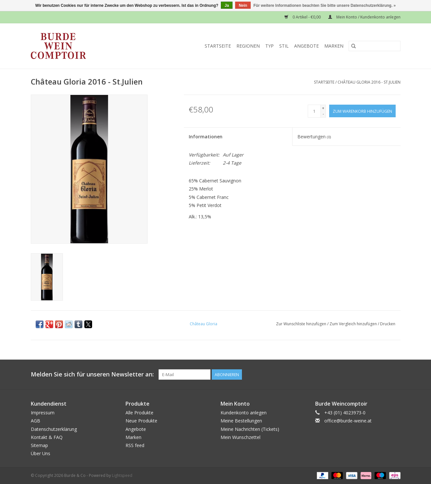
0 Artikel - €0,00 (303, 17)
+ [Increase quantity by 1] (323, 108)
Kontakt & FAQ (47, 437)
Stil (284, 46)
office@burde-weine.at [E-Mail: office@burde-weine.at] (348, 421)
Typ (269, 46)
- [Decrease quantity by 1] (323, 114)
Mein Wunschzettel (240, 437)
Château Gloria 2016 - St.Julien (369, 82)
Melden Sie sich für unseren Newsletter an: (92, 374)
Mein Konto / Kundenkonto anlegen (364, 17)
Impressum (42, 412)
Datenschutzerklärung (54, 429)
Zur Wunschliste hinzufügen (301, 324)
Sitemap (39, 445)
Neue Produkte (141, 421)
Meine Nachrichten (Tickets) (250, 429)
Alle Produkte (139, 412)
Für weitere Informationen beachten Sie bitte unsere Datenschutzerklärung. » (325, 5)
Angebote (306, 46)
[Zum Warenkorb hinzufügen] (362, 111)
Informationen (205, 136)
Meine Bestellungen (241, 421)
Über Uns (40, 453)
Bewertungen (314, 136)
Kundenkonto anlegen (244, 412)
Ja (226, 5)
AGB (35, 421)
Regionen (248, 46)
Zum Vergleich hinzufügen (353, 324)
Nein (243, 5)
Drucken (387, 324)
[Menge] (314, 111)
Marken (333, 46)
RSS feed (135, 445)
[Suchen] (375, 46)
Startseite (218, 46)
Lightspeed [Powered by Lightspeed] (122, 475)
